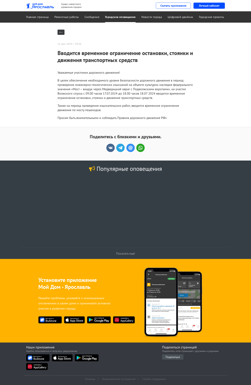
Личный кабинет (209, 5)
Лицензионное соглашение (118, 379)
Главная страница (37, 17)
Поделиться (173, 357)
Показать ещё (125, 253)
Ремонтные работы (66, 17)
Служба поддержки (154, 379)
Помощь (90, 379)
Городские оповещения (120, 17)
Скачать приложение (173, 5)
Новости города (151, 17)
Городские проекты (211, 17)
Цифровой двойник (180, 17)
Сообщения (92, 17)
